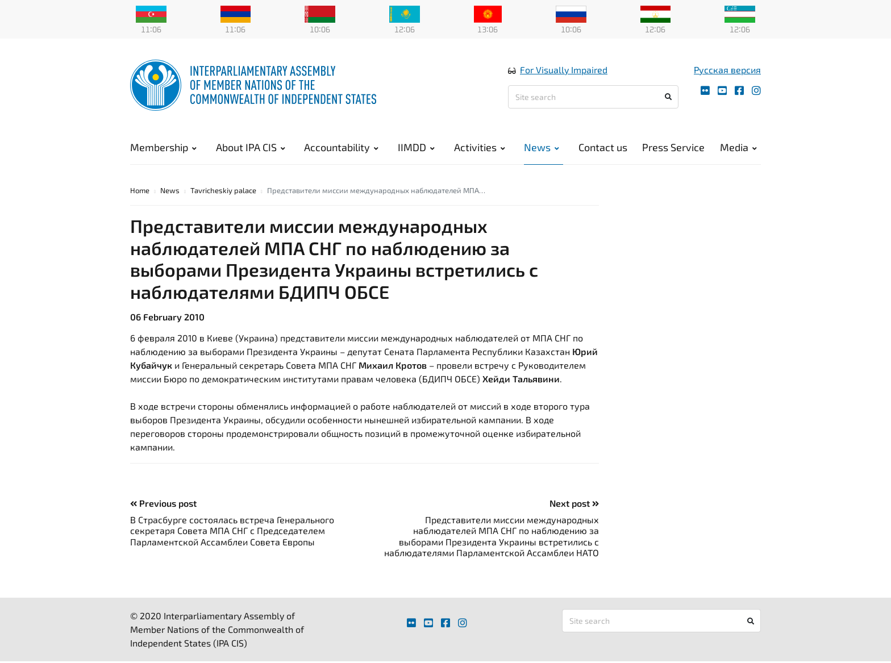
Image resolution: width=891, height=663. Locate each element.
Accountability (341, 147)
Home (139, 192)
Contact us (602, 147)
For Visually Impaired (563, 70)
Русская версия (727, 70)
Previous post (163, 504)
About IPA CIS (250, 147)
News (541, 147)
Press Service (673, 147)
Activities (479, 147)
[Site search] (593, 97)
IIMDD (416, 147)
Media (738, 147)
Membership (163, 147)
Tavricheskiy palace (223, 192)
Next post (574, 504)
